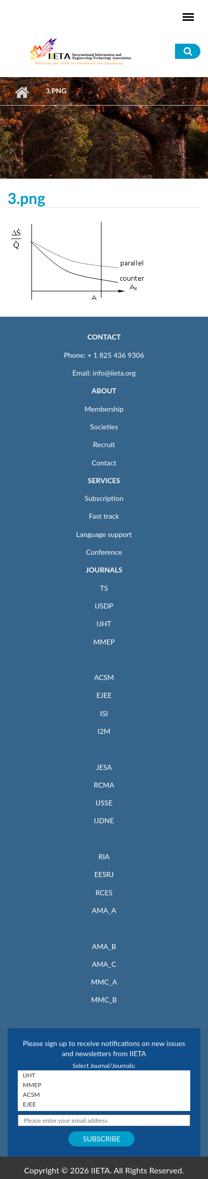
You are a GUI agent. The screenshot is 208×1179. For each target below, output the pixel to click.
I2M (103, 731)
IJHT (104, 623)
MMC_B (104, 999)
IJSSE (103, 802)
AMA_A (104, 910)
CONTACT (104, 336)
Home (22, 92)
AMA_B (104, 946)
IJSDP (104, 605)
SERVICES (104, 480)
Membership (103, 409)
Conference (104, 552)
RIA (104, 856)
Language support (104, 534)
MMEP (104, 641)
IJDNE (104, 820)
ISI (104, 713)
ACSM (104, 677)
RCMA (104, 785)
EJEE (104, 695)
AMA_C (104, 964)
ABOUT (103, 390)
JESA (104, 767)
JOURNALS (104, 569)
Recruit (104, 444)
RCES (104, 892)
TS (104, 588)
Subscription (104, 498)
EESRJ (104, 874)
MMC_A (104, 982)
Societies (104, 426)
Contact (104, 462)
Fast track (104, 516)
